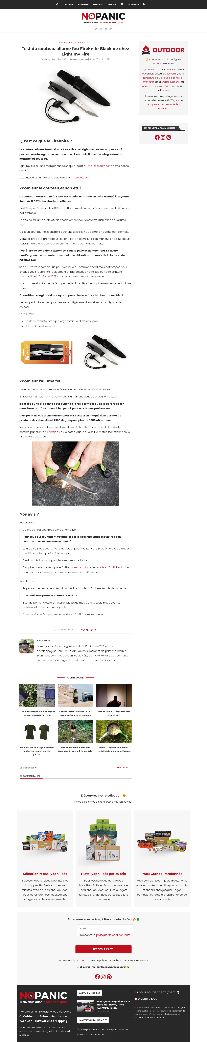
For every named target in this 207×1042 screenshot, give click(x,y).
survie (166, 90)
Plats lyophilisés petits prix (103, 874)
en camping (81, 567)
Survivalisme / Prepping (51, 1021)
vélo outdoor (164, 86)
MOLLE (40, 276)
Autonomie (83, 4)
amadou (54, 432)
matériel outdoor (99, 166)
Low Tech (98, 4)
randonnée (149, 78)
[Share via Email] (95, 629)
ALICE (51, 276)
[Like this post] (84, 629)
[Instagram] (101, 29)
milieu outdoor (79, 177)
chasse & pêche (170, 82)
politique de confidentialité (113, 935)
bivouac (165, 78)
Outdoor (68, 4)
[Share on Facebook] (87, 629)
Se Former (133, 4)
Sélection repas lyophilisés (45, 874)
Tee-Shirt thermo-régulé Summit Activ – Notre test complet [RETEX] (37, 751)
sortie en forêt (106, 567)
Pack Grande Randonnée (162, 874)
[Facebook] (96, 29)
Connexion (124, 767)
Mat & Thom (43, 640)
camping (147, 86)
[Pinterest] (106, 29)
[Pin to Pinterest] (92, 629)
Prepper (112, 4)
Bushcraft (172, 73)
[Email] (111, 29)
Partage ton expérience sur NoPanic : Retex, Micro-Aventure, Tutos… (113, 1004)
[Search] (149, 4)
